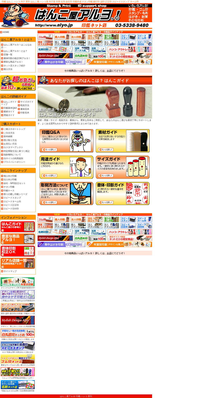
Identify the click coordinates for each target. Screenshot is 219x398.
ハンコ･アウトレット (130, 49)
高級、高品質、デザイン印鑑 (55, 55)
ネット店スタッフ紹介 (14, 65)
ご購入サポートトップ (14, 129)
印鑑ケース (9, 190)
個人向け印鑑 (10, 176)
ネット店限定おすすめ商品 (130, 55)
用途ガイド (9, 115)
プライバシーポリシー (14, 162)
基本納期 (8, 136)
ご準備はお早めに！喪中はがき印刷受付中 (18, 296)
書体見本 (25, 109)
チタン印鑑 (9, 187)
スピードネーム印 (144, 37)
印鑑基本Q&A (10, 108)
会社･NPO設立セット (95, 37)
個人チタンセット (78, 43)
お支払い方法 (10, 144)
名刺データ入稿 (81, 49)
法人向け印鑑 (10, 179)
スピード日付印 (144, 43)
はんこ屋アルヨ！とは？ (16, 39)
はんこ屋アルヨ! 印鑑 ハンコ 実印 (76, 396)
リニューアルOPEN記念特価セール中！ (18, 373)
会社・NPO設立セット (15, 183)
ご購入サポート (11, 124)
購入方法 (8, 69)
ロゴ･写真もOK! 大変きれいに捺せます (18, 347)
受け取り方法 (10, 140)
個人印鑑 (61, 37)
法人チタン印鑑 (95, 43)
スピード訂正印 (128, 43)
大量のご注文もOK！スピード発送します (18, 334)
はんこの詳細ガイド (14, 96)
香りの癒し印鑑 (111, 37)
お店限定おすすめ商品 (45, 43)
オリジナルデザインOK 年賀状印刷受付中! (18, 283)
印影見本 (25, 112)
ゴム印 (45, 37)
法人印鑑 (78, 37)
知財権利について (12, 154)
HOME (6, 32)
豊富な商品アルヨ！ (13, 62)
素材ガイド (9, 111)
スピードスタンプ (128, 37)
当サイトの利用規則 (13, 158)
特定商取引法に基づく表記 (17, 151)
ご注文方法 (9, 133)
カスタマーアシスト (13, 147)
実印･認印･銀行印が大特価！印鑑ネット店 (18, 309)
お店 (109, 70)
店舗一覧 (8, 54)
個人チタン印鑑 (61, 43)
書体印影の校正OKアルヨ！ (17, 58)
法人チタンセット (111, 43)
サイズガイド (27, 101)
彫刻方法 (25, 105)
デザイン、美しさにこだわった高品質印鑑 (18, 321)
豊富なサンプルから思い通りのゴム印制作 (18, 360)
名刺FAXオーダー (98, 49)
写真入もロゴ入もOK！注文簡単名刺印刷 (18, 386)
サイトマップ (10, 271)
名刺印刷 (55, 49)
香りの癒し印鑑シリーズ (15, 194)
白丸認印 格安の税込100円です (90, 55)
